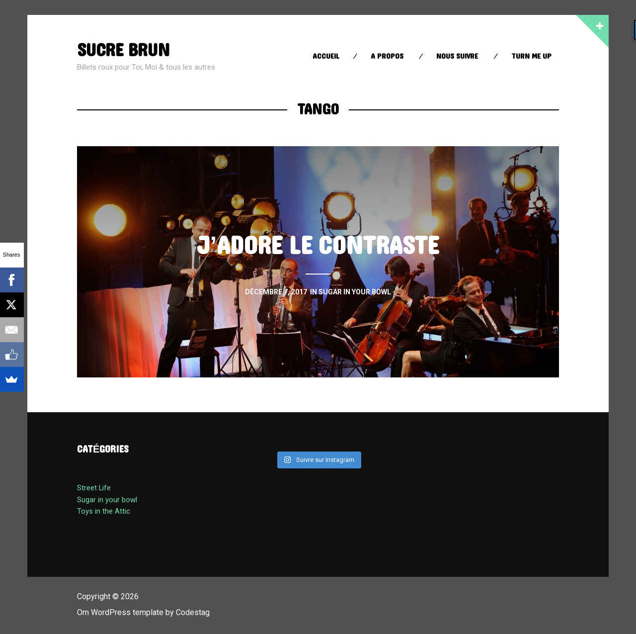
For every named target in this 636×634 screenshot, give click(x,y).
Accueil (326, 56)
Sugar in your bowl (107, 499)
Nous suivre (457, 56)
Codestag (193, 612)
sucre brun (123, 50)
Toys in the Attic (103, 511)
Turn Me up (531, 56)
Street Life (94, 487)
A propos (387, 56)
